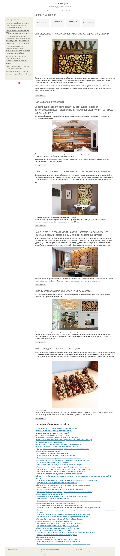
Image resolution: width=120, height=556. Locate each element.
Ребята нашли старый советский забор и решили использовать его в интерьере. (64, 440)
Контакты (43, 549)
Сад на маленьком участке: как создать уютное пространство (58, 539)
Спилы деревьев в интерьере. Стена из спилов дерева (62, 291)
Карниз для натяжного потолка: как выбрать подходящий (57, 535)
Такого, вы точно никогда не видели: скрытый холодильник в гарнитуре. (62, 467)
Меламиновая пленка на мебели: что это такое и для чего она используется (63, 544)
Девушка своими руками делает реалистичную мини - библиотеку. (60, 489)
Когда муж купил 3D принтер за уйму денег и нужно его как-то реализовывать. (64, 492)
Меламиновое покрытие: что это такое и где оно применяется (58, 541)
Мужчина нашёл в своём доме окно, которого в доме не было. (59, 458)
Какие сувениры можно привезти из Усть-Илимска (54, 530)
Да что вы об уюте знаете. (46, 537)
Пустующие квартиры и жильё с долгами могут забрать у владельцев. (61, 471)
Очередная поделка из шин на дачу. (49, 487)
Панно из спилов (88, 23)
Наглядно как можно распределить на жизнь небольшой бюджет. (59, 465)
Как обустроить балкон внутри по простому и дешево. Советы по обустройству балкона (17, 25)
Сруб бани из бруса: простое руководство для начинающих (57, 526)
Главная (50, 10)
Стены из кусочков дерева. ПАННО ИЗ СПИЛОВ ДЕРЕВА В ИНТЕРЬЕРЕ (72, 171)
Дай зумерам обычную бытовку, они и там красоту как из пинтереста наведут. (64, 485)
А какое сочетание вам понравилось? (49, 442)
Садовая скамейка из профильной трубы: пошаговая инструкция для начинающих (66, 532)
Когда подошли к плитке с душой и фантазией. (53, 462)
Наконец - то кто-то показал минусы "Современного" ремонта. (58, 446)
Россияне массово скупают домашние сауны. (53, 453)
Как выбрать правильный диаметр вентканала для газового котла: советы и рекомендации (68, 507)
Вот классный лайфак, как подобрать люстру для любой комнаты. (60, 474)
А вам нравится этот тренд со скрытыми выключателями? (56, 428)
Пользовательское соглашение (52, 549)
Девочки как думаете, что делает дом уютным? (52, 433)
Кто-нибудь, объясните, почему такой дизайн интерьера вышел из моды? (62, 496)
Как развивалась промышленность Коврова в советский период (59, 523)
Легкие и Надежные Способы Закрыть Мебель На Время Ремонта (60, 519)
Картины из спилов (73, 23)
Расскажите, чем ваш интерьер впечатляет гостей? (54, 431)
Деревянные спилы (58, 23)
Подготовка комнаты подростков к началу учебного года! (57, 483)
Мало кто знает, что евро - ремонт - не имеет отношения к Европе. (59, 444)
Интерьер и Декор (60, 3)
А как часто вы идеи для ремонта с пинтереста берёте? (56, 455)
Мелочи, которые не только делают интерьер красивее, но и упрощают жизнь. (64, 514)
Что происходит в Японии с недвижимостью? (53, 498)
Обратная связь (78, 549)
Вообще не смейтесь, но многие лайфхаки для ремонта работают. (60, 505)
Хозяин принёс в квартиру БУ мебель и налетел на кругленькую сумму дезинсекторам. (67, 480)
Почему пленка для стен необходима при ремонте (54, 521)
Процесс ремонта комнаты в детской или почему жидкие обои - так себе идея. (64, 469)
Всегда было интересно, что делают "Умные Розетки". (56, 503)
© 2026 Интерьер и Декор (12, 549)
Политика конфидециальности (47, 551)
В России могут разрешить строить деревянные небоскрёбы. (57, 437)
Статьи (67, 10)
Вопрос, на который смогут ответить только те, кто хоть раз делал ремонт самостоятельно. (69, 501)
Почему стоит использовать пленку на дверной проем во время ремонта (62, 517)
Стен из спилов (42, 23)
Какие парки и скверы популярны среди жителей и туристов (58, 528)
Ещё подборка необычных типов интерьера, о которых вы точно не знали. (63, 449)
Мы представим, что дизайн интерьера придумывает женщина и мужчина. (63, 460)
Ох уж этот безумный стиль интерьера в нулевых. (53, 435)
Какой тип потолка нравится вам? (49, 451)
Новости (59, 10)
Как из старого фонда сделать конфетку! (51, 494)
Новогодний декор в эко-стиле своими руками (58, 348)
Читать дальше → (40, 95)
